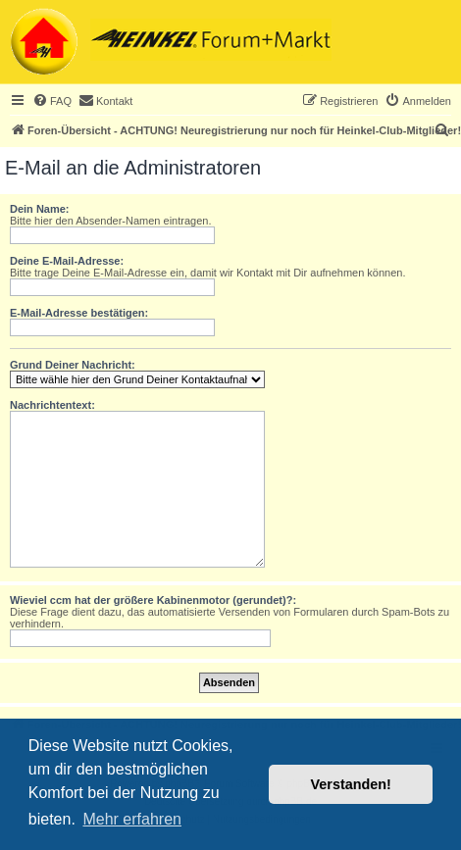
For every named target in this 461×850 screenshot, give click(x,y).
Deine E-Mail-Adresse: (67, 261)
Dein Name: (40, 209)
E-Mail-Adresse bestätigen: (79, 313)
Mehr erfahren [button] (131, 819)
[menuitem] (52, 101)
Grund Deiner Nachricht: (72, 365)
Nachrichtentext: (52, 405)
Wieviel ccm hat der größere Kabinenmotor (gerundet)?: (153, 600)
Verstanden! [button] (351, 784)
